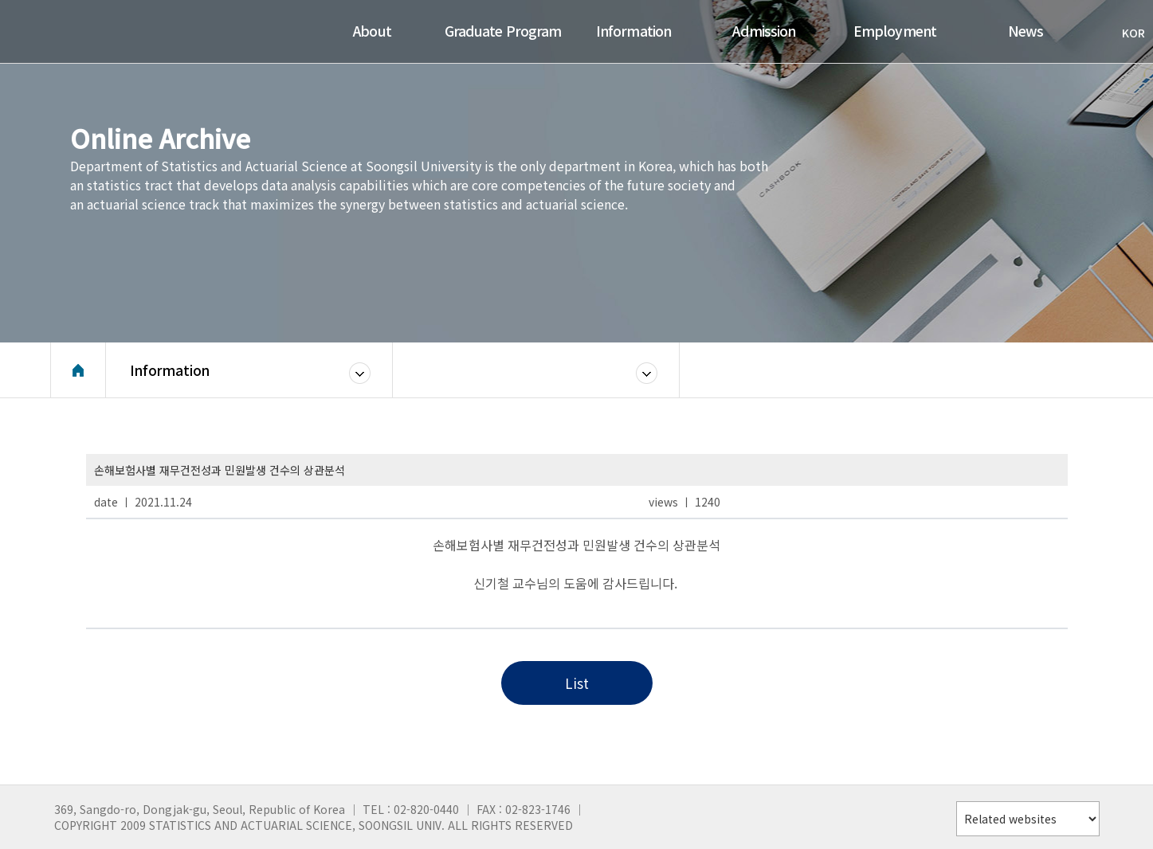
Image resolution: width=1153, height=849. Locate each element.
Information (170, 370)
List (577, 683)
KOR (1125, 33)
